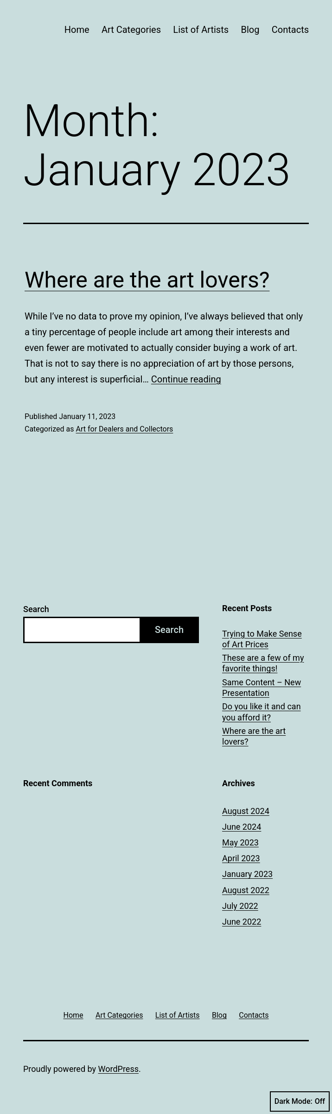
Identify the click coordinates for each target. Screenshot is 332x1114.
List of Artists (201, 29)
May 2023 (240, 842)
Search (36, 609)
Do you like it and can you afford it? (261, 711)
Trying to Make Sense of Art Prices (262, 639)
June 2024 (241, 827)
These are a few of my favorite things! (263, 663)
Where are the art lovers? (147, 280)
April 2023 (241, 858)
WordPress (118, 1069)
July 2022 (240, 906)
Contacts (290, 29)
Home (76, 29)
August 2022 (245, 890)
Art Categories (131, 29)
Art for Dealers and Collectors (124, 429)
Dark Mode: (300, 1101)
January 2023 (247, 874)
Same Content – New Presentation (261, 687)
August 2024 (245, 811)
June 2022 (241, 921)
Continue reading (186, 379)
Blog (250, 29)
